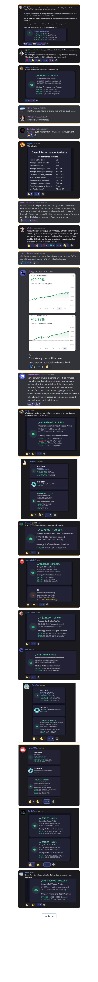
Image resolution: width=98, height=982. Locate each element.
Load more (49, 916)
